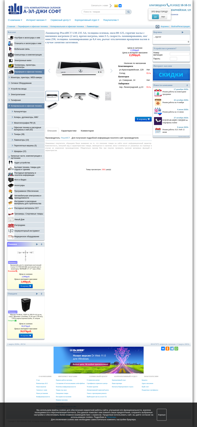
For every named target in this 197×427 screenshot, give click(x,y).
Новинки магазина (62, 400)
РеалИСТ (65, 138)
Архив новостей (183, 136)
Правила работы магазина (64, 380)
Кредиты (144, 380)
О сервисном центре (93, 380)
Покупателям (111, 20)
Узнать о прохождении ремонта (96, 393)
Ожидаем (23, 293)
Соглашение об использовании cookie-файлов (70, 383)
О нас (38, 380)
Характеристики (68, 131)
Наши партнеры (117, 383)
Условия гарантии (92, 387)
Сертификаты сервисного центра (97, 383)
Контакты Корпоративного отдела (122, 387)
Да (155, 16)
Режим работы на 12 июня (173, 112)
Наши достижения (42, 393)
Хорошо (162, 415)
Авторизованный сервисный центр (98, 390)
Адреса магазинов (147, 383)
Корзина (165, 26)
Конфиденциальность (43, 396)
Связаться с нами (41, 390)
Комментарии (87, 131)
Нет (163, 16)
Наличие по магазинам (135, 75)
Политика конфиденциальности (66, 387)
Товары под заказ (61, 390)
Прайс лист (145, 387)
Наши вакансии (41, 387)
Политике (111, 417)
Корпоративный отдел (87, 20)
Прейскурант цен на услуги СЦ (96, 396)
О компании (15, 20)
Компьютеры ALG (42, 383)
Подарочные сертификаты (150, 390)
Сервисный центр (61, 20)
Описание (52, 131)
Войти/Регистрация (180, 26)
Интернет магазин (36, 20)
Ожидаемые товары (62, 393)
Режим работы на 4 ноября (173, 102)
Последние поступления (63, 396)
